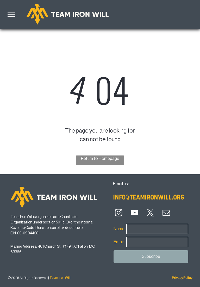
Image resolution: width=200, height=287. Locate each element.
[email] (166, 213)
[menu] (11, 14)
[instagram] (118, 213)
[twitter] (150, 213)
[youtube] (134, 213)
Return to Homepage (100, 159)
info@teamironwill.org (148, 197)
